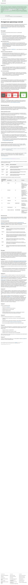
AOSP (1, 19)
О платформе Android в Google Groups (12, 580)
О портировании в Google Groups (14, 583)
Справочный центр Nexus (22, 577)
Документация (3, 3)
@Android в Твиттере (12, 575)
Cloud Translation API (19, 16)
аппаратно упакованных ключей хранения (15, 321)
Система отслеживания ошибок (23, 582)
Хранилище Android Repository (4, 575)
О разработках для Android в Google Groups (13, 582)
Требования (2, 576)
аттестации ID (9, 296)
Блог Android (11, 577)
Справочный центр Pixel (22, 576)
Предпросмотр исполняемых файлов (4, 579)
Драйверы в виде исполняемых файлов (4, 582)
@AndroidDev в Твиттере (13, 576)
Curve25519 (24, 338)
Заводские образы (3, 580)
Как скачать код (3, 577)
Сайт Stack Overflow (21, 581)
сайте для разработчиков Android (15, 102)
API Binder (7, 43)
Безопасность (8, 19)
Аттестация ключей (3, 276)
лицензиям (16, 342)
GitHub (2, 583)
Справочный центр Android (22, 575)
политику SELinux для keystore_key (8, 140)
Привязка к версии (3, 279)
